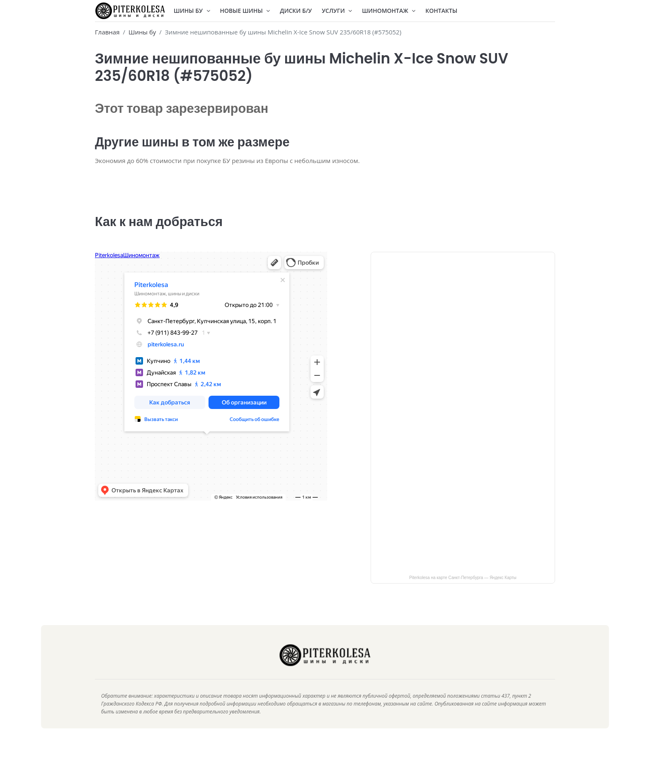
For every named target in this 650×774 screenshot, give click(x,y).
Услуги (337, 11)
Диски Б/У (296, 11)
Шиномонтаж (388, 11)
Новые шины (245, 11)
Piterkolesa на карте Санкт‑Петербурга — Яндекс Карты (463, 590)
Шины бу (142, 32)
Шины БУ (192, 11)
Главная (107, 32)
